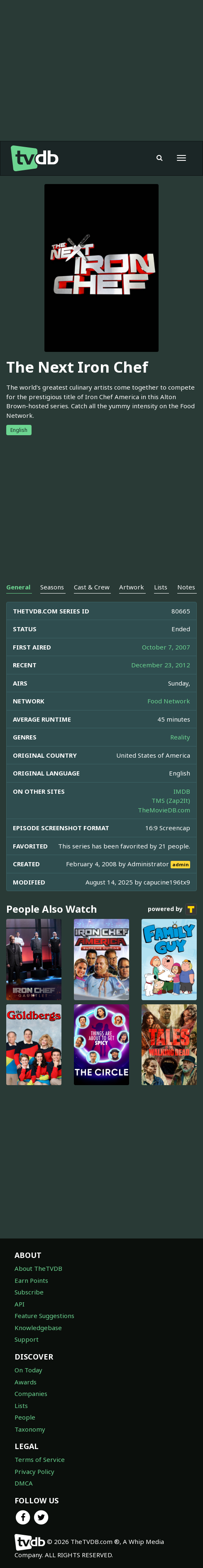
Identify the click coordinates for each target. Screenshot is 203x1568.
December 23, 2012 (160, 665)
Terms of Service (40, 1459)
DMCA (24, 1483)
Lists (21, 1405)
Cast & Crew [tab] (92, 587)
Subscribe (29, 1292)
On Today (28, 1370)
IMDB (182, 791)
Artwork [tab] (131, 587)
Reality (180, 737)
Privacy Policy (34, 1471)
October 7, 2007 (166, 647)
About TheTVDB (38, 1268)
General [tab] (18, 587)
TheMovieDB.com (164, 810)
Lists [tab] (160, 587)
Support (27, 1339)
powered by (172, 909)
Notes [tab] (186, 587)
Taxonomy (30, 1429)
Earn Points (31, 1280)
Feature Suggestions (44, 1315)
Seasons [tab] (52, 587)
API (19, 1304)
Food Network (168, 701)
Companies (31, 1393)
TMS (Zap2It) (171, 800)
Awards (26, 1382)
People (25, 1417)
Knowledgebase (38, 1327)
